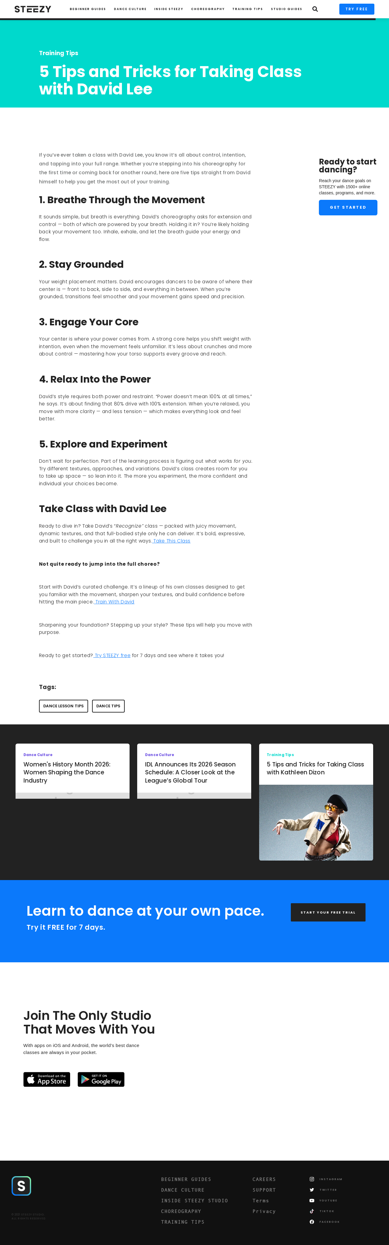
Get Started (348, 207)
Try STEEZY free (111, 655)
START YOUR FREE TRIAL (328, 912)
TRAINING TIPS (247, 9)
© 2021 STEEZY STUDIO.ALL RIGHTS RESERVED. (29, 1216)
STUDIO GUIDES (286, 9)
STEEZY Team (58, 114)
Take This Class (171, 541)
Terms (260, 1200)
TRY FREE (356, 9)
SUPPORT (264, 1190)
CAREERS (264, 1179)
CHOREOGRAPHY (208, 9)
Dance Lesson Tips (63, 706)
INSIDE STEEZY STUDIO (194, 1200)
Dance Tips (108, 706)
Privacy (264, 1211)
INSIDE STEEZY (168, 9)
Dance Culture (130, 9)
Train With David (114, 602)
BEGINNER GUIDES (186, 1179)
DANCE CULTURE (183, 1190)
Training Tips (59, 53)
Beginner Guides (88, 9)
